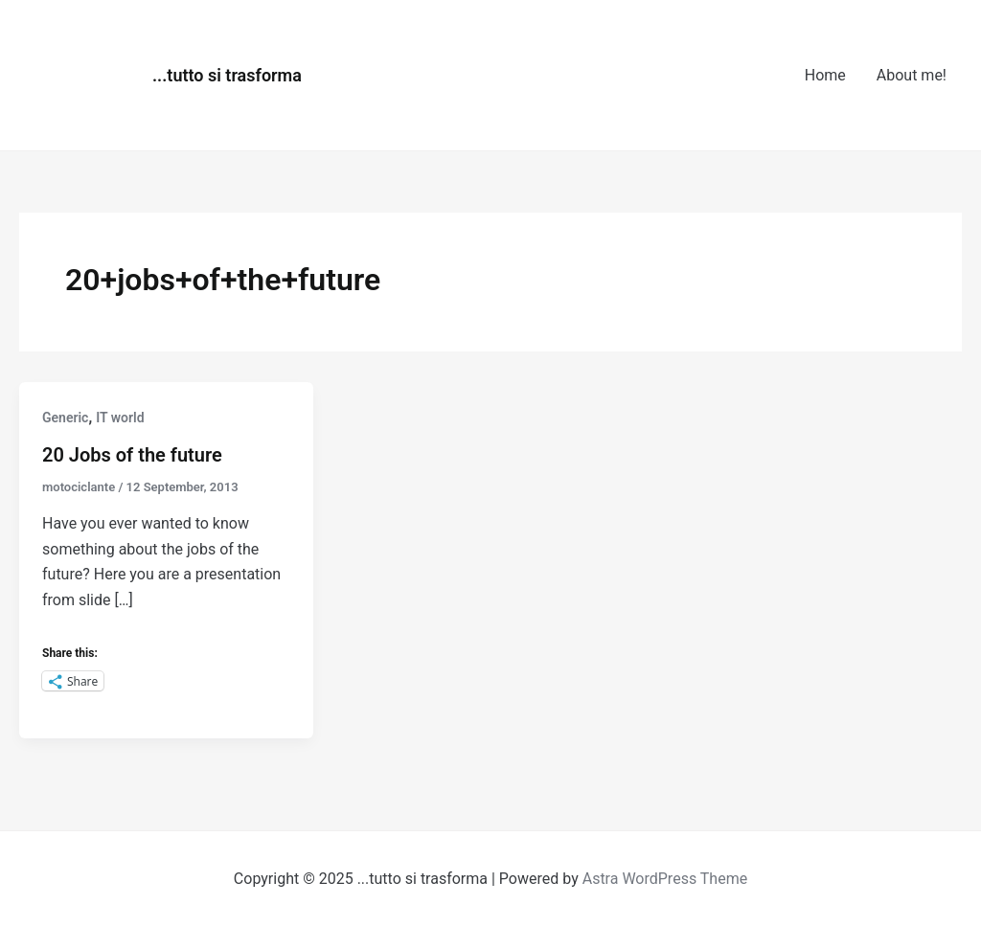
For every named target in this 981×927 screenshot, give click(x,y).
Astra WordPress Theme (664, 879)
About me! (912, 75)
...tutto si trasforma (227, 75)
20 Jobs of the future (132, 454)
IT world (120, 417)
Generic (65, 417)
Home (825, 75)
